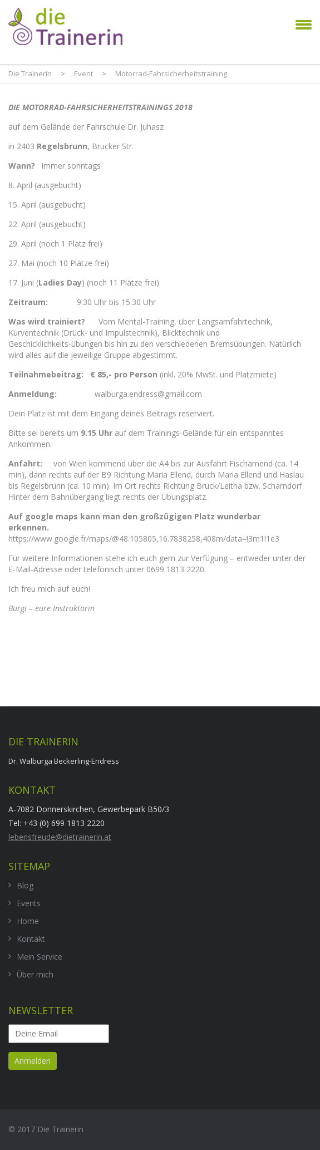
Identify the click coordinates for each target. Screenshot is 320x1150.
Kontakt (31, 938)
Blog (25, 885)
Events (29, 903)
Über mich (35, 974)
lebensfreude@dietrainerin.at (59, 837)
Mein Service (39, 956)
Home (28, 921)
